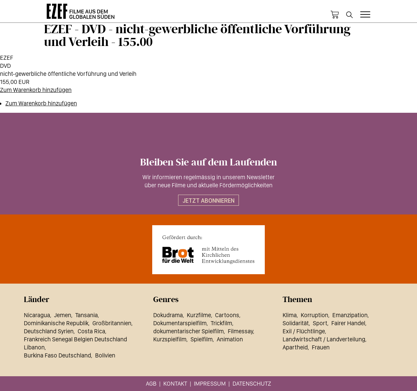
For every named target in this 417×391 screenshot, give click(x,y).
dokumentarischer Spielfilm (188, 331)
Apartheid (295, 347)
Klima (290, 315)
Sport (320, 323)
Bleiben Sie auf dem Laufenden (208, 162)
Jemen (62, 315)
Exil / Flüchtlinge (304, 331)
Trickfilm (221, 323)
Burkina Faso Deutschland (57, 355)
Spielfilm (202, 339)
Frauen (321, 347)
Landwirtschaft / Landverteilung (324, 339)
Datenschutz (252, 383)
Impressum (210, 383)
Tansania (86, 315)
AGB (151, 383)
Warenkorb (335, 15)
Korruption (314, 315)
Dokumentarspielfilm (180, 323)
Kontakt (175, 383)
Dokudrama (168, 315)
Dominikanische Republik (56, 323)
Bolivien (105, 355)
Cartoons (227, 315)
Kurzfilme (199, 315)
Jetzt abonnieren (208, 200)
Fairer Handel (348, 323)
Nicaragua (37, 315)
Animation (230, 339)
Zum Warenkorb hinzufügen (36, 89)
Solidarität (296, 323)
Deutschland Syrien (49, 331)
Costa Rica (91, 331)
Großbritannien (111, 323)
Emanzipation (350, 315)
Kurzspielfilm (169, 339)
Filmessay (240, 331)
